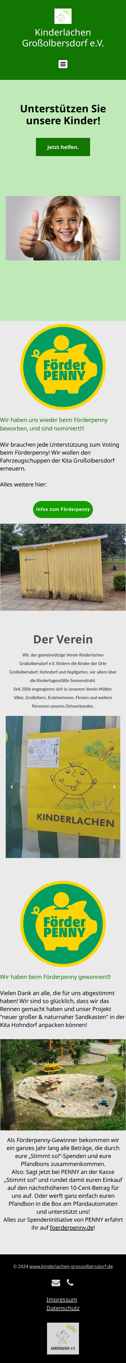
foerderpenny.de (72, 1227)
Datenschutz (63, 1308)
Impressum (61, 1299)
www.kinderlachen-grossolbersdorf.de (71, 1266)
